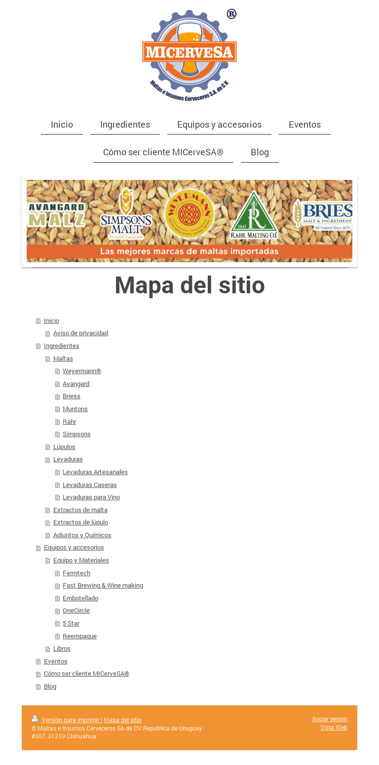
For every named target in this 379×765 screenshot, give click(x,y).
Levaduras (68, 459)
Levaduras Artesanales (95, 472)
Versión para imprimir (66, 720)
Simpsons (77, 434)
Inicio (51, 320)
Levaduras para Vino (91, 497)
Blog (50, 686)
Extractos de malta (80, 510)
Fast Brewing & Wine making (103, 585)
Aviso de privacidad (80, 333)
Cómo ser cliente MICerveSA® (86, 673)
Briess (71, 396)
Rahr (69, 421)
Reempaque (80, 636)
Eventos (56, 661)
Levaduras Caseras (90, 484)
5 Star (71, 623)
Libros (62, 648)
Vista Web (333, 727)
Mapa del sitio (123, 720)
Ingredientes (61, 345)
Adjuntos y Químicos (82, 535)
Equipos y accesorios (74, 547)
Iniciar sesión (329, 719)
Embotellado (80, 598)
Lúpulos (64, 447)
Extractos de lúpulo (80, 522)
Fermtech (76, 573)
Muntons (75, 409)
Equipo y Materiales (81, 560)
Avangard (76, 383)
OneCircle (76, 610)
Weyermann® (82, 371)
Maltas (63, 358)
